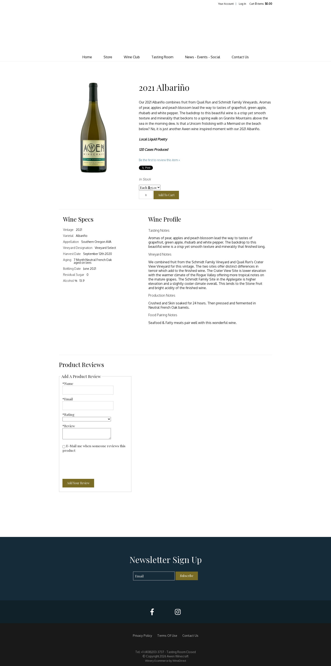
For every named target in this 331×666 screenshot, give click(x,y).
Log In (242, 3)
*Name (67, 383)
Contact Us (240, 57)
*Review (68, 426)
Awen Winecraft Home (165, 29)
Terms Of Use (167, 635)
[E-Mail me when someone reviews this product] (63, 446)
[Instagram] (177, 612)
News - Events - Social (202, 57)
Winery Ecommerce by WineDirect (165, 660)
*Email (67, 399)
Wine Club (132, 57)
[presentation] (95, 463)
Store (108, 57)
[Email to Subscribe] (154, 576)
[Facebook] (152, 612)
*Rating (68, 414)
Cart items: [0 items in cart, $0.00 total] (260, 3)
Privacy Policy (142, 635)
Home (87, 57)
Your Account (226, 3)
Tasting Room (162, 57)
